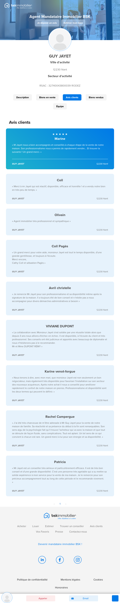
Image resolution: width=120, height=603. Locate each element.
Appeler (37, 598)
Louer (35, 526)
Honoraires (61, 587)
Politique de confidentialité (32, 580)
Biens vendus (96, 97)
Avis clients (72, 97)
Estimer (49, 526)
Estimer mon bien (73, 23)
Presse (59, 532)
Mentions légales (70, 580)
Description (22, 97)
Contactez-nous (78, 532)
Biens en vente (47, 97)
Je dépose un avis (47, 23)
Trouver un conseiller (72, 526)
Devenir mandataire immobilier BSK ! (60, 544)
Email (79, 598)
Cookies (98, 580)
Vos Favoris (42, 532)
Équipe (60, 106)
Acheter (21, 526)
